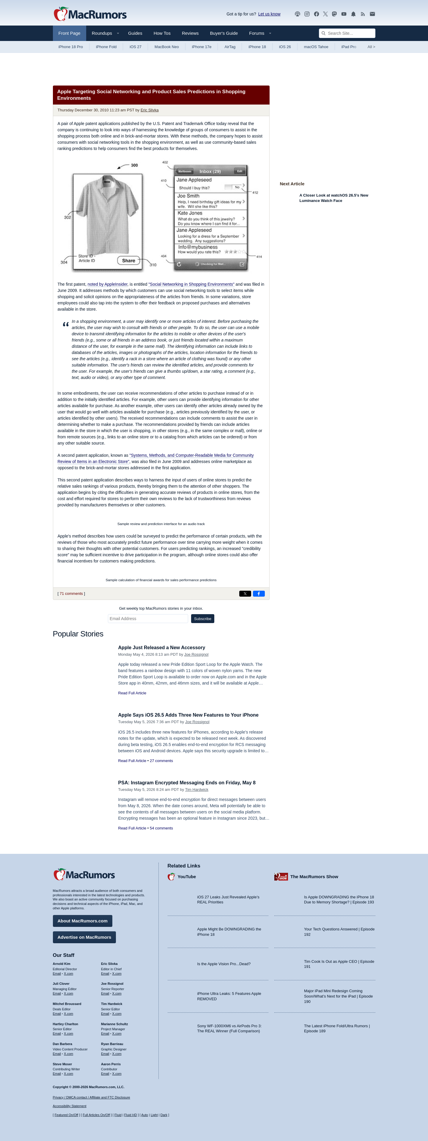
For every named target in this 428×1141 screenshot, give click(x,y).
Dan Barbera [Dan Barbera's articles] (62, 1043)
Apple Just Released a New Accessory (164, 647)
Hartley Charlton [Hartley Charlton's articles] (65, 1023)
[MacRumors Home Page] (90, 14)
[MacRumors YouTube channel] (344, 14)
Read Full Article (132, 693)
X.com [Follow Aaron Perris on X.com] (117, 1072)
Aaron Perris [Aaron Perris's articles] (111, 1063)
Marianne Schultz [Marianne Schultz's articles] (114, 1023)
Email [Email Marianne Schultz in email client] (105, 1032)
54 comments (161, 828)
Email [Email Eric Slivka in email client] (105, 972)
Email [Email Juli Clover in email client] (57, 992)
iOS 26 (285, 47)
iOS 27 (135, 47)
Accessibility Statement (69, 1106)
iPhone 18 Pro (71, 47)
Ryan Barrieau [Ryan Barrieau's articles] (112, 1043)
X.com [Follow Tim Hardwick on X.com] (117, 1012)
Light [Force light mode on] (154, 1115)
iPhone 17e (202, 47)
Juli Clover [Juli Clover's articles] (61, 982)
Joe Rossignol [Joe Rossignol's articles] (112, 982)
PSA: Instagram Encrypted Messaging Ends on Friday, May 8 (191, 783)
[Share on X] (245, 594)
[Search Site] (347, 33)
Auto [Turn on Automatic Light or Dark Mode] (144, 1115)
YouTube (187, 875)
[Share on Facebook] (259, 594)
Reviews (190, 33)
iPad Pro (349, 47)
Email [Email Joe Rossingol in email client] (105, 992)
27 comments (161, 760)
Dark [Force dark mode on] (163, 1115)
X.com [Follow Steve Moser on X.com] (68, 1072)
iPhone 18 (257, 47)
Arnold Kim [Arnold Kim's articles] (61, 963)
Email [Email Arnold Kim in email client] (57, 972)
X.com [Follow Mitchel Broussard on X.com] (68, 1012)
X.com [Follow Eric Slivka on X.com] (117, 972)
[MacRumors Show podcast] (297, 14)
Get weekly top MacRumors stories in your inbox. (161, 608)
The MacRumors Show (314, 875)
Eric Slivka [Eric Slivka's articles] (109, 963)
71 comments (71, 593)
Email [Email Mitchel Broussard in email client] (57, 1012)
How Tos (162, 33)
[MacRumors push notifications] (353, 14)
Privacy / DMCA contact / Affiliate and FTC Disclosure (91, 1097)
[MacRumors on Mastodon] (334, 14)
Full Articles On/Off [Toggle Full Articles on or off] (96, 1115)
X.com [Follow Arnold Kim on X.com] (68, 972)
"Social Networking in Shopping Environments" (191, 284)
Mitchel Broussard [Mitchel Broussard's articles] (67, 1003)
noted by (108, 284)
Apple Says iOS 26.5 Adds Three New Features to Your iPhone (192, 715)
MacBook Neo (167, 47)
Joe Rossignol (196, 654)
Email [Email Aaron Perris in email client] (105, 1072)
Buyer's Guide (224, 33)
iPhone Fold (106, 47)
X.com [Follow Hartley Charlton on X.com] (68, 1032)
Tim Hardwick (196, 789)
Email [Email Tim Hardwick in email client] (105, 1012)
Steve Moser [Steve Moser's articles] (62, 1063)
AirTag (229, 47)
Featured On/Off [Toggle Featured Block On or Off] (66, 1115)
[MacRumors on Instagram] (307, 14)
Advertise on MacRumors (84, 936)
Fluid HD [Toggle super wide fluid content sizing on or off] (130, 1115)
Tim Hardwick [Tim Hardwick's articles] (111, 1003)
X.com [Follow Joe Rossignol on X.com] (117, 992)
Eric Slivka (150, 110)
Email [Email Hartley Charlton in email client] (57, 1032)
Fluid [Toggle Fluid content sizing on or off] (118, 1115)
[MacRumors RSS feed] (363, 14)
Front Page (70, 33)
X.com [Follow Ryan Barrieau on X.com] (117, 1053)
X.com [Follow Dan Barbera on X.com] (68, 1053)
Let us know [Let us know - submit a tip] (269, 14)
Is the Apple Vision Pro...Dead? (224, 963)
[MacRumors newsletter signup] (372, 14)
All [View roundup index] (371, 47)
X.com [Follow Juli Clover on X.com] (68, 992)
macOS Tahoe (316, 47)
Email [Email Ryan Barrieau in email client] (105, 1053)
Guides (135, 33)
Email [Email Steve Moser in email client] (57, 1072)
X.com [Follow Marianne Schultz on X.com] (117, 1032)
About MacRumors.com (83, 919)
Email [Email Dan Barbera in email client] (57, 1053)
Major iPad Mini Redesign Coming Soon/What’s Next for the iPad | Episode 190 (338, 995)
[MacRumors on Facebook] (317, 14)
